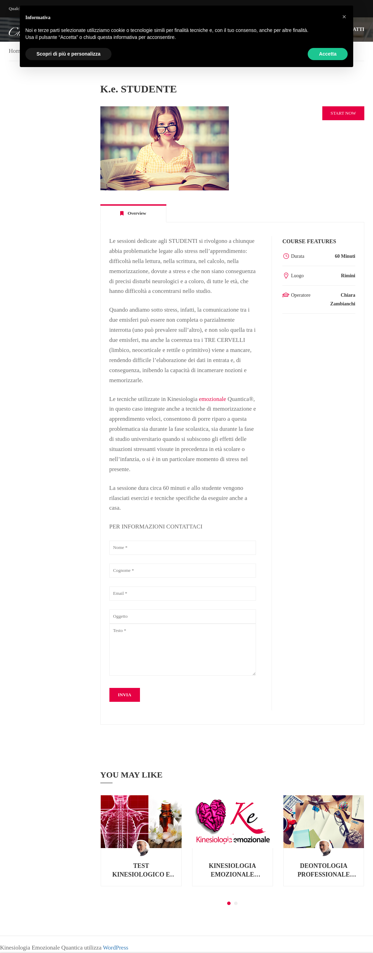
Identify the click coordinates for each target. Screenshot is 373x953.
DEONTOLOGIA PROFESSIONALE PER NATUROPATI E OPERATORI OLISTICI (324, 871)
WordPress (115, 947)
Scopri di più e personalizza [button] (68, 54)
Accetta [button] (328, 54)
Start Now (343, 113)
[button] (229, 903)
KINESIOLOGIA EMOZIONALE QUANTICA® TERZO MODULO (232, 871)
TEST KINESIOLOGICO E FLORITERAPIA (141, 871)
